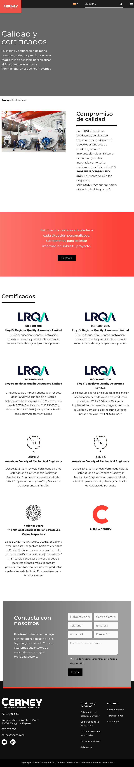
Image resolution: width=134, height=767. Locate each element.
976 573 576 (9, 729)
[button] (131, 5)
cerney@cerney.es (13, 734)
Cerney (5, 100)
